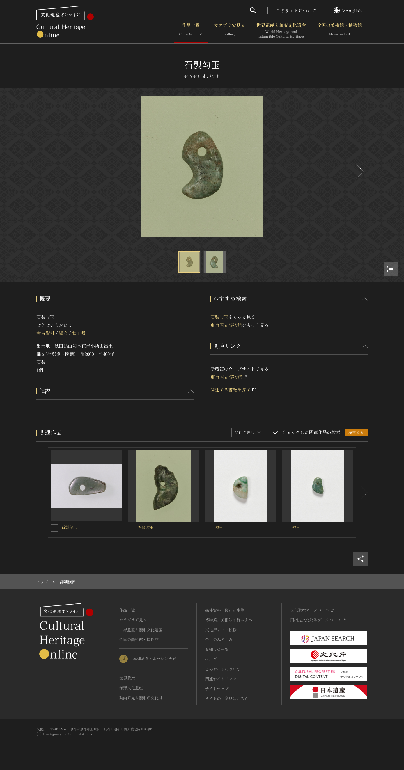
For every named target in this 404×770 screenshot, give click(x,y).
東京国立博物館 (226, 325)
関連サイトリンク (221, 679)
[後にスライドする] (359, 171)
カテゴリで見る (229, 31)
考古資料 (45, 333)
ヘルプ (211, 659)
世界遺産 (127, 678)
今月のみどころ (219, 639)
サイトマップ (217, 688)
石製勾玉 (219, 316)
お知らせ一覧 (217, 649)
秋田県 (79, 333)
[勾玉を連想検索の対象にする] (208, 528)
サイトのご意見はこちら (226, 698)
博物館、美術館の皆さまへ (228, 620)
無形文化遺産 (131, 688)
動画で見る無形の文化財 (140, 697)
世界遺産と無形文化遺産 (281, 31)
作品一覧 (191, 31)
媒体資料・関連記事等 (224, 610)
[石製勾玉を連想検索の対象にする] (54, 528)
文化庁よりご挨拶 (221, 629)
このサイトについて (296, 10)
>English (348, 10)
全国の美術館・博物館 (339, 31)
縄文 (63, 333)
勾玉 (219, 527)
